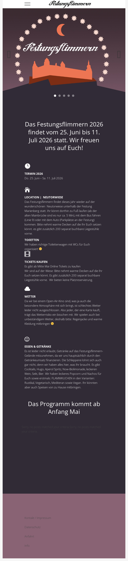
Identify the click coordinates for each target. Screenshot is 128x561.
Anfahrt (29, 536)
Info (27, 545)
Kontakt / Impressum (38, 518)
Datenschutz (33, 527)
